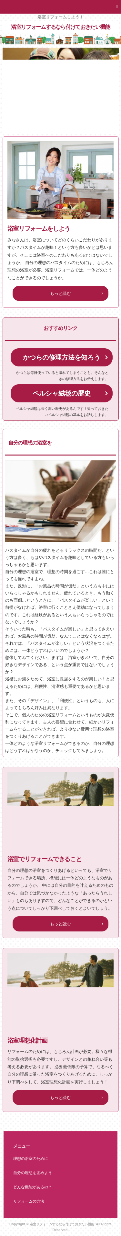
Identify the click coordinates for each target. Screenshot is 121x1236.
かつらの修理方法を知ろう (61, 357)
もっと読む (60, 293)
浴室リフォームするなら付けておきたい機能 (60, 27)
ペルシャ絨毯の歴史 (62, 393)
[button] (60, 7)
